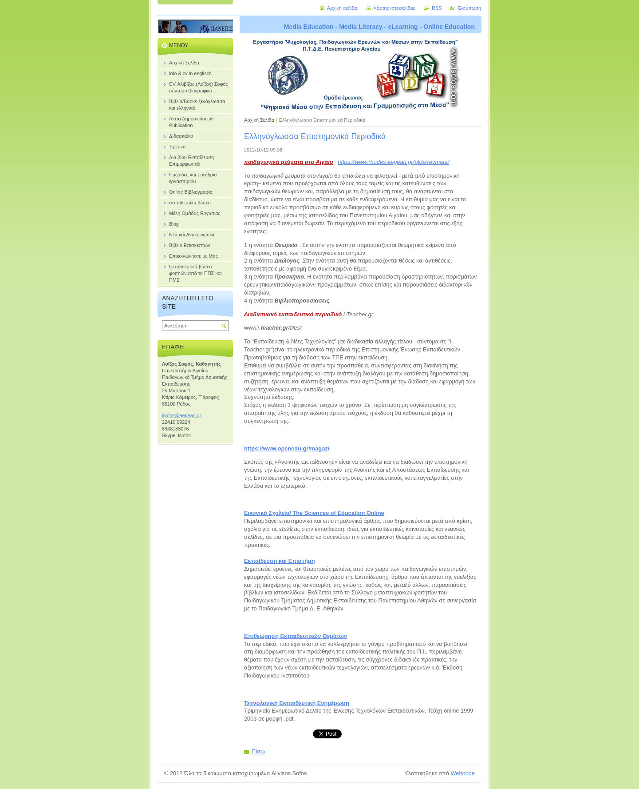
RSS (437, 8)
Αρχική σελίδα (342, 8)
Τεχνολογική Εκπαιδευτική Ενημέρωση (296, 703)
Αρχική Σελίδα (259, 120)
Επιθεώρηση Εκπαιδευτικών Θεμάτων (295, 636)
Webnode (462, 773)
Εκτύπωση (469, 8)
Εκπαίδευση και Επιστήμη (279, 561)
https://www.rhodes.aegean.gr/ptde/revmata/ (393, 162)
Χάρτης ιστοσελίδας (395, 8)
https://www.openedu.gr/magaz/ (286, 448)
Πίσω (258, 751)
